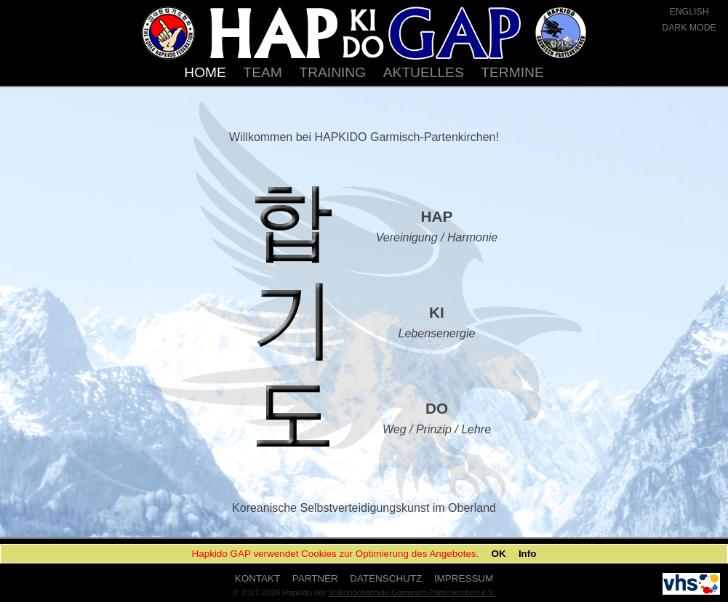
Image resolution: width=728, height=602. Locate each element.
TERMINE (512, 72)
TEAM (263, 72)
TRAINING (332, 72)
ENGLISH (688, 12)
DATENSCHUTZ (386, 578)
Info (528, 553)
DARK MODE (689, 28)
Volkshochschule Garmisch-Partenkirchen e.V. (412, 592)
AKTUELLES (423, 72)
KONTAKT (257, 578)
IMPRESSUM (463, 578)
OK (499, 553)
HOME (205, 72)
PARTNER (315, 578)
